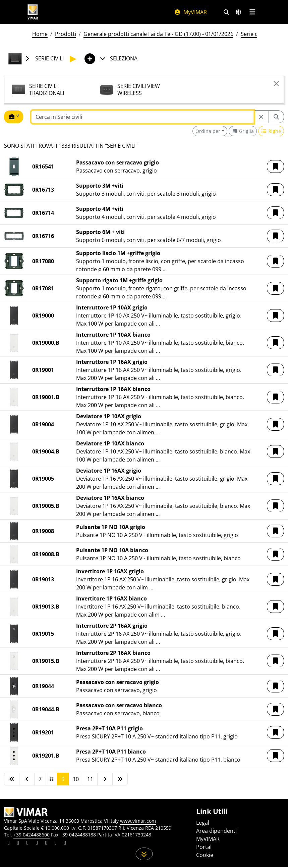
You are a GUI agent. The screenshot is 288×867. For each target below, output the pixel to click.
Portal (204, 847)
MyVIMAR (190, 12)
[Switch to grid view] (243, 131)
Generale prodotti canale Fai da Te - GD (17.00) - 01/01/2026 (158, 34)
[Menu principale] (252, 12)
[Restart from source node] (261, 116)
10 (76, 779)
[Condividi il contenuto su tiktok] (65, 843)
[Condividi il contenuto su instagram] (37, 843)
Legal (202, 822)
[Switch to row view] (271, 131)
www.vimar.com (138, 821)
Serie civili (253, 34)
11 (90, 779)
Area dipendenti (216, 830)
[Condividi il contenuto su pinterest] (27, 843)
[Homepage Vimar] (32, 12)
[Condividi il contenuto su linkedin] (8, 843)
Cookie (204, 855)
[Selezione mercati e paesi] (238, 12)
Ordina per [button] (207, 131)
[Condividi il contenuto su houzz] (55, 843)
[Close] (276, 84)
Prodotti (65, 34)
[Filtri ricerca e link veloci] (226, 12)
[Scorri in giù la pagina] (144, 854)
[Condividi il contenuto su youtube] (46, 843)
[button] (275, 166)
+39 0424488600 (31, 834)
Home (40, 34)
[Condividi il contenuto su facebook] (18, 843)
